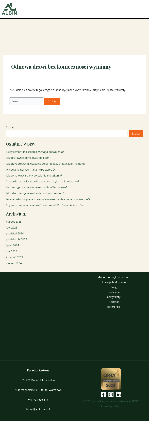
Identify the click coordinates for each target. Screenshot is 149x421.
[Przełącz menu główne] (145, 9)
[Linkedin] (119, 394)
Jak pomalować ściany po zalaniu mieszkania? (34, 175)
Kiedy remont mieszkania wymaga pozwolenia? (35, 152)
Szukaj (10, 127)
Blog (114, 287)
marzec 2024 (13, 263)
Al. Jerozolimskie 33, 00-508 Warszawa (38, 390)
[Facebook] (103, 394)
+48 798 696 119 (38, 399)
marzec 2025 (13, 221)
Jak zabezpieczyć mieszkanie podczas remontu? (35, 193)
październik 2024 (16, 239)
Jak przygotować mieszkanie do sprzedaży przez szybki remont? (45, 163)
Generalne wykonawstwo (113, 277)
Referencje (113, 307)
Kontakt (114, 302)
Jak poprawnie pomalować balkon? (27, 158)
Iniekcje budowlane (114, 282)
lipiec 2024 (12, 245)
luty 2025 (11, 227)
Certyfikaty (113, 297)
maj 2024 (11, 251)
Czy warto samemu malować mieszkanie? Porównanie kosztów (44, 205)
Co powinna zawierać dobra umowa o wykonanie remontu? (42, 181)
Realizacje (114, 292)
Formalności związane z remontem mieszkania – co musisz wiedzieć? (48, 199)
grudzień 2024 (15, 233)
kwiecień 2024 (14, 257)
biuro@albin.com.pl (38, 409)
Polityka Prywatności (111, 406)
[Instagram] (111, 394)
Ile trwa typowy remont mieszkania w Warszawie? (36, 187)
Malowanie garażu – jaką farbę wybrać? (30, 169)
